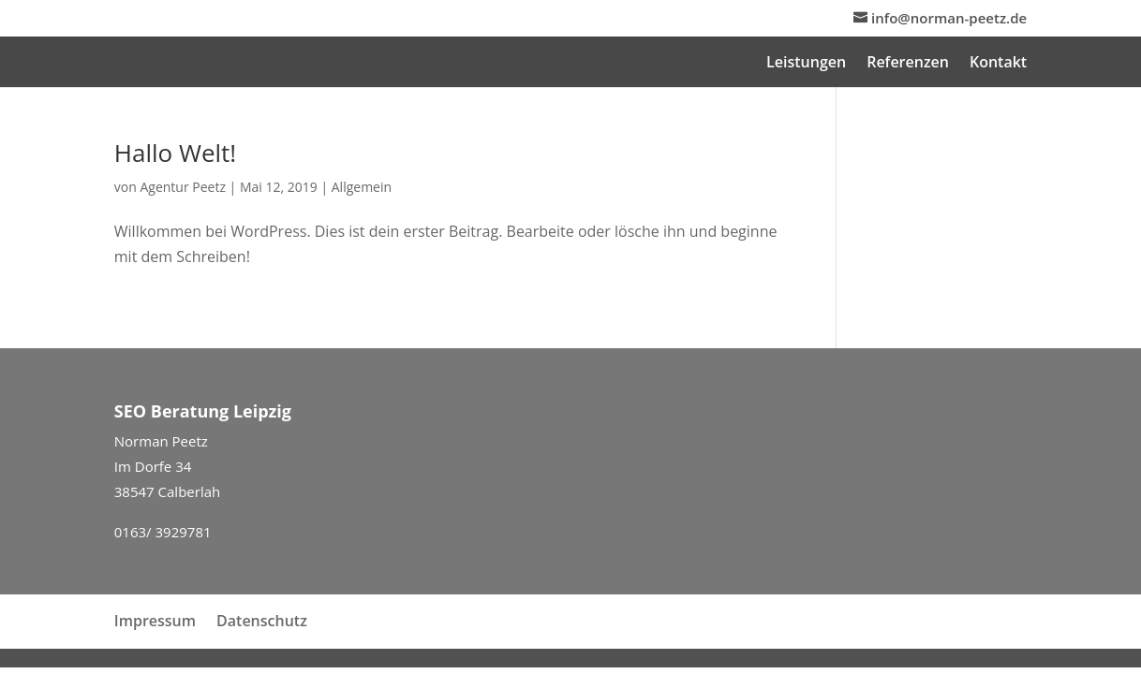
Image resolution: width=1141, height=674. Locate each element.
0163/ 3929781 (163, 531)
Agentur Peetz (183, 187)
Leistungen (806, 63)
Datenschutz (261, 620)
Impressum (155, 620)
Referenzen (908, 63)
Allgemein (362, 187)
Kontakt (998, 63)
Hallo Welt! (175, 152)
